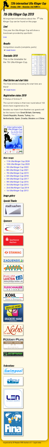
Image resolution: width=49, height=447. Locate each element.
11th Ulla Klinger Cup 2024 (18, 161)
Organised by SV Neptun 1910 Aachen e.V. (17, 442)
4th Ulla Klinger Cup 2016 (18, 182)
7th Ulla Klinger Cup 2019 (18, 173)
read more (11, 50)
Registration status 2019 (14, 95)
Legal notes (37, 442)
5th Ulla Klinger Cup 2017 (18, 179)
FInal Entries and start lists (15, 80)
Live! (5, 26)
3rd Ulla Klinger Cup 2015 (18, 185)
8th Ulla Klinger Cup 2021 (18, 170)
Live (5, 37)
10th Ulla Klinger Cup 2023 (18, 164)
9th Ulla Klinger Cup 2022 (18, 167)
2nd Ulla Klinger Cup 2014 (18, 188)
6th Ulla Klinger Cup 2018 (18, 176)
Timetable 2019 (10, 55)
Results (6, 43)
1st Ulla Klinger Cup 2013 (17, 191)
